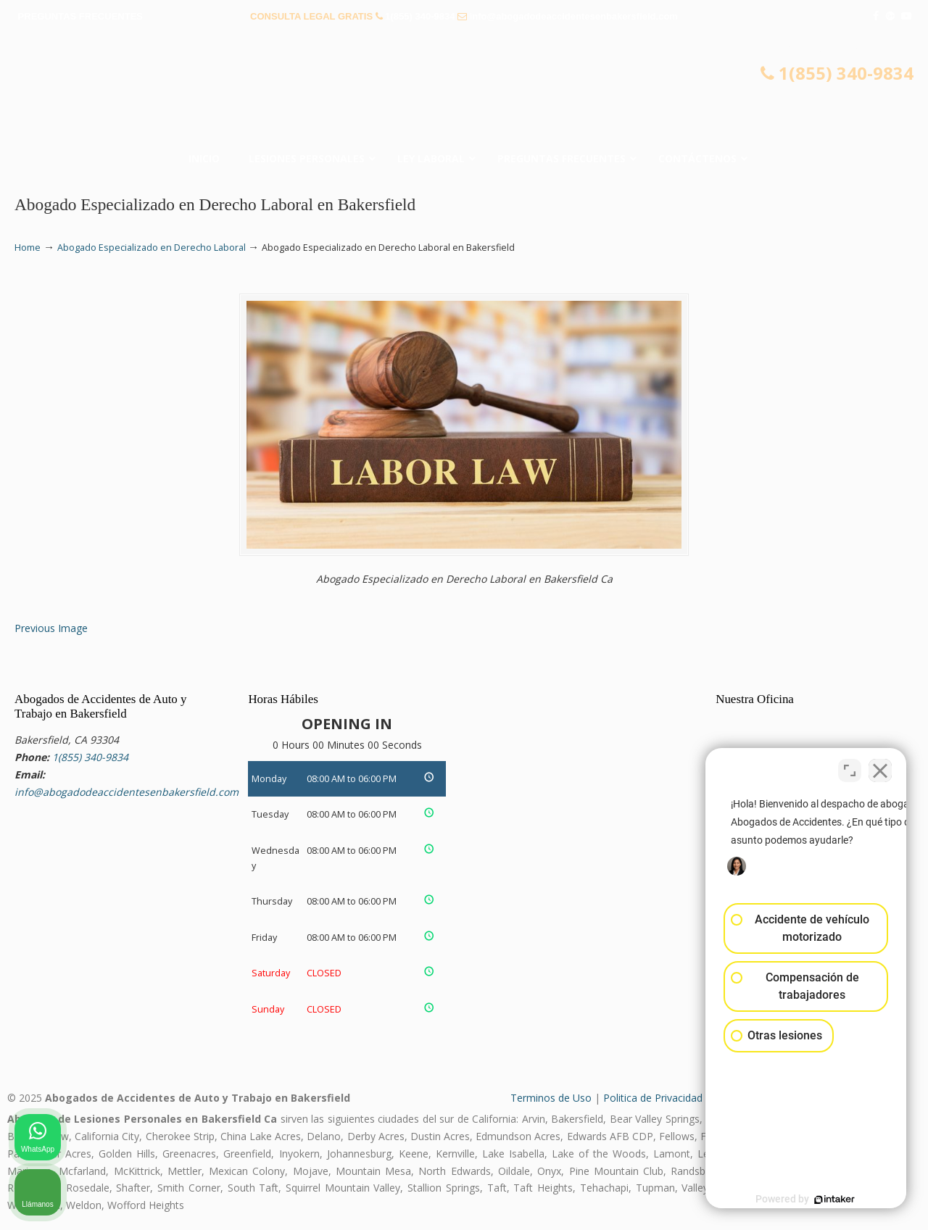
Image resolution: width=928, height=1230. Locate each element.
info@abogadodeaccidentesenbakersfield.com (574, 16)
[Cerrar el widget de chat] (880, 766)
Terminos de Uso (551, 1098)
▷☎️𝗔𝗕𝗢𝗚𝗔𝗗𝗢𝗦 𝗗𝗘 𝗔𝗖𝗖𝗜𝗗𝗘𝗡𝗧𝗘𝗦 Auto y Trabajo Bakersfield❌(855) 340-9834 (464, 91)
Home (27, 247)
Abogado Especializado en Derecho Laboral (151, 247)
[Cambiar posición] (849, 766)
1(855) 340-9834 (420, 16)
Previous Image (51, 628)
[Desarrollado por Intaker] (804, 1199)
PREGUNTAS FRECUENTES (80, 16)
